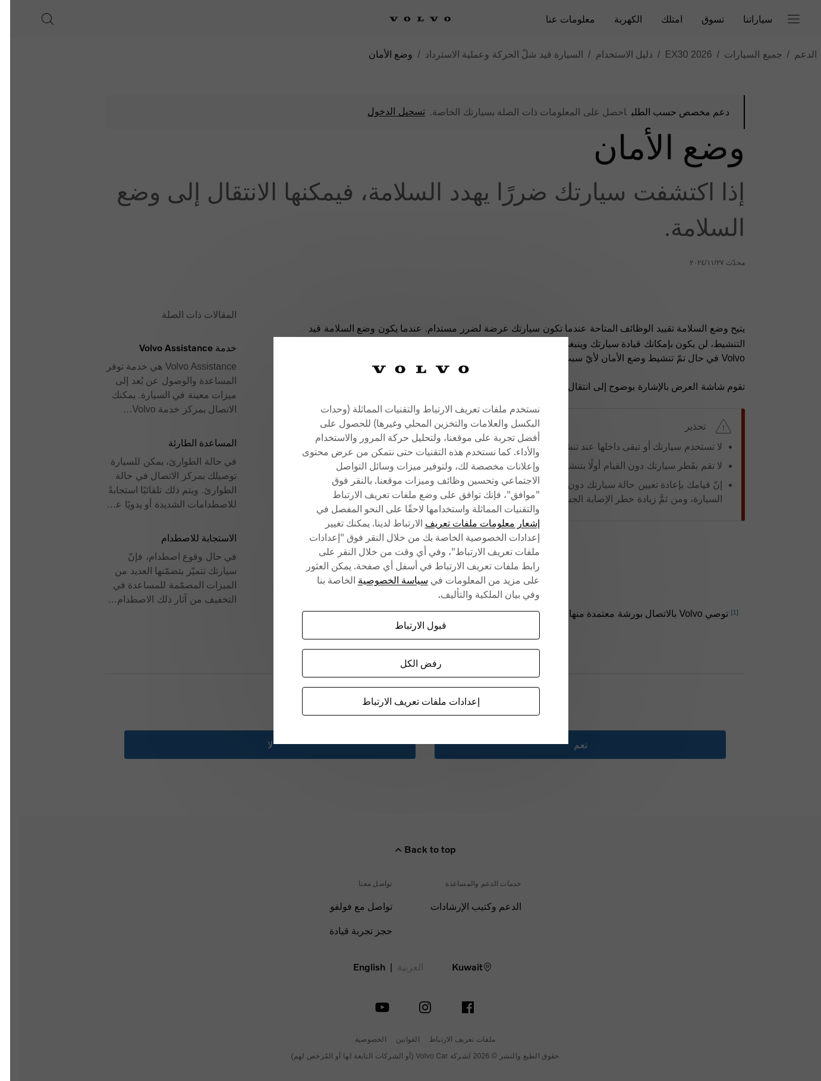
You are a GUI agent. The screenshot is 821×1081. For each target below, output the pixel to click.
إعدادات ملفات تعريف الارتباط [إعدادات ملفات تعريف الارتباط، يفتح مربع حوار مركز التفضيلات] (402, 701)
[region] (401, 540)
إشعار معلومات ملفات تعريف (463, 522)
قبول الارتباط (401, 625)
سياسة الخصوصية (374, 579)
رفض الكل (402, 663)
